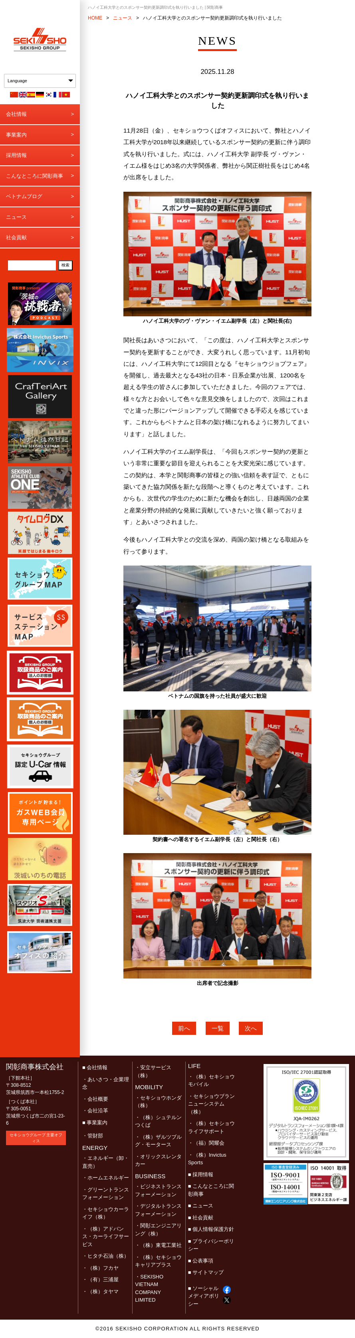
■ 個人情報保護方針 (211, 1229)
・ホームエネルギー (105, 1178)
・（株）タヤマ (100, 1291)
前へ (184, 1028)
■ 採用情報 (200, 1174)
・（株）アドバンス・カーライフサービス (105, 1236)
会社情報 (16, 114)
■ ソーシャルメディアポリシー (203, 1296)
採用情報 (16, 155)
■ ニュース (200, 1206)
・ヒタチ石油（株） (105, 1256)
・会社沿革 (95, 1111)
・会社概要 (95, 1099)
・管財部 (92, 1136)
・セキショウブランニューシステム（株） (211, 1104)
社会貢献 (16, 237)
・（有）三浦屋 (100, 1279)
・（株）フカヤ (100, 1268)
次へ (251, 1028)
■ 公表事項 (200, 1261)
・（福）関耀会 (206, 1143)
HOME (95, 18)
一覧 (218, 1028)
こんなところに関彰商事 (34, 176)
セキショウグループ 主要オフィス (36, 1138)
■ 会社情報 (94, 1067)
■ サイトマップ (206, 1272)
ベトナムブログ (24, 196)
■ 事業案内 (94, 1123)
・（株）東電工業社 (158, 1245)
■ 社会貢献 (200, 1218)
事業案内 (16, 135)
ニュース (16, 217)
